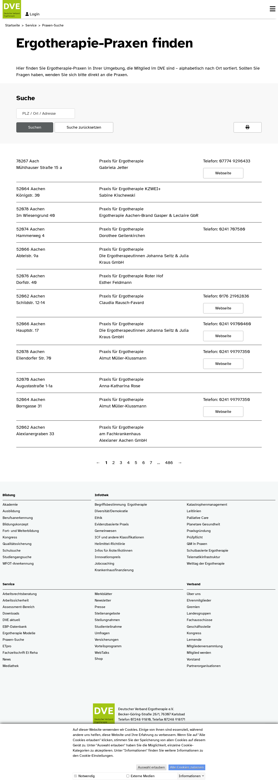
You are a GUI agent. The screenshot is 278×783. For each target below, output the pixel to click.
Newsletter (103, 600)
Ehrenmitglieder (199, 600)
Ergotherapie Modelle (19, 633)
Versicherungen (107, 640)
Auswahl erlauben (151, 767)
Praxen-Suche (13, 640)
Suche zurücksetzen (84, 127)
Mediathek (11, 666)
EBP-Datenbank (15, 627)
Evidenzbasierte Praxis (112, 524)
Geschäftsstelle (199, 627)
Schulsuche (12, 551)
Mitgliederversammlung (205, 646)
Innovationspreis (108, 557)
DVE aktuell (11, 620)
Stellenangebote (107, 613)
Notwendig (84, 776)
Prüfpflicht (195, 537)
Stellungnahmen (107, 620)
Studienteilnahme (108, 627)
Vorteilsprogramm (108, 646)
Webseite (223, 173)
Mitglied (193, 653)
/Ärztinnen (124, 551)
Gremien (193, 607)
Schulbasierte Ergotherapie (207, 551)
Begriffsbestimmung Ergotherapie (121, 505)
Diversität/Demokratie (111, 511)
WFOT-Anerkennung (18, 564)
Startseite (12, 25)
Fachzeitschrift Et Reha (20, 653)
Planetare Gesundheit (203, 524)
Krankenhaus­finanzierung (114, 570)
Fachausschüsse (199, 620)
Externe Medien (140, 776)
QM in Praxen (197, 544)
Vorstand (193, 659)
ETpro (7, 646)
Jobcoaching (104, 564)
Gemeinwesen (105, 531)
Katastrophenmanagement (207, 505)
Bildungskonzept (15, 524)
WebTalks (102, 653)
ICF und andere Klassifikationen (119, 537)
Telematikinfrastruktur (203, 557)
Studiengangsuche (17, 557)
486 (169, 462)
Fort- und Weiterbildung (21, 531)
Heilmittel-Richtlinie (110, 544)
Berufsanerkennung (18, 518)
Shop (99, 661)
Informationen (190, 775)
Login (32, 14)
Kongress (10, 537)
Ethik (98, 518)
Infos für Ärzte (106, 551)
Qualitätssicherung (17, 544)
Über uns (194, 594)
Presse (100, 607)
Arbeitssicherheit (16, 600)
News (7, 659)
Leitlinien (194, 511)
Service (31, 25)
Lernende (194, 640)
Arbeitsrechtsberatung (20, 594)
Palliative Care (197, 518)
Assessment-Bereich (19, 607)
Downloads (11, 613)
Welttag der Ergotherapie (206, 564)
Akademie (10, 505)
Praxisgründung (199, 531)
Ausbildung (11, 511)
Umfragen (102, 633)
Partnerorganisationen (204, 666)
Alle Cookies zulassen (187, 767)
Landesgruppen (199, 613)
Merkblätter (103, 594)
